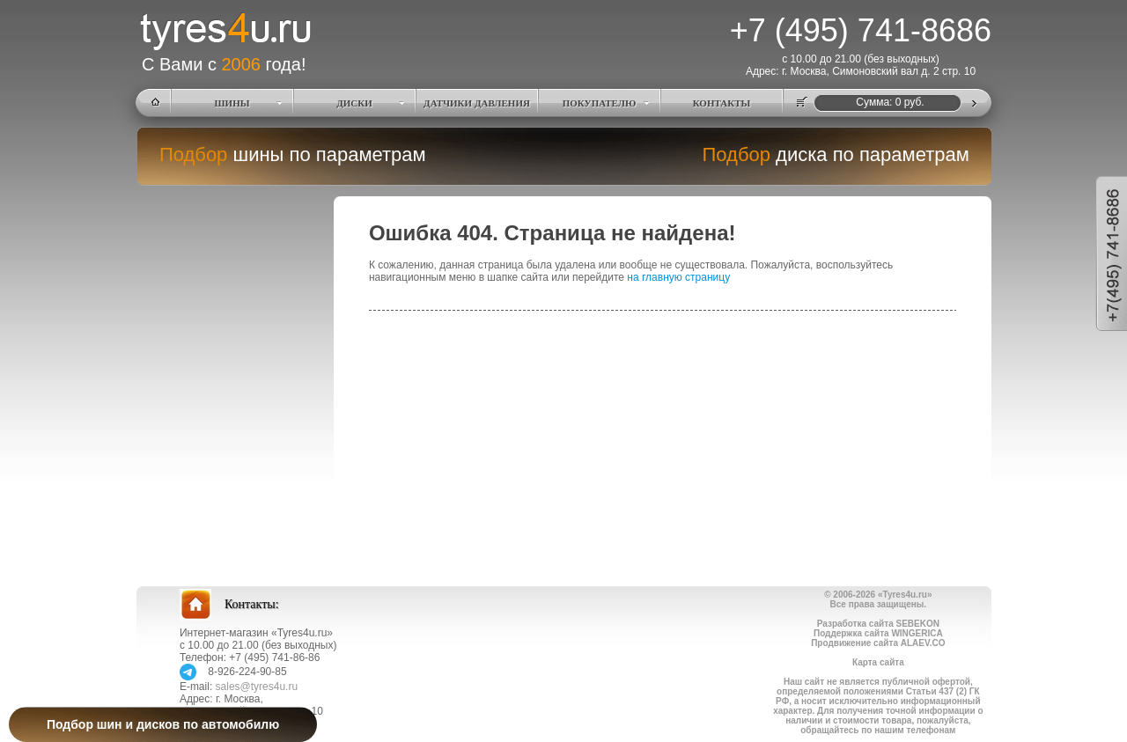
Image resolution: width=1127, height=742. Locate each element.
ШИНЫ (232, 103)
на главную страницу (678, 277)
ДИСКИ (354, 103)
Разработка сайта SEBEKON (878, 623)
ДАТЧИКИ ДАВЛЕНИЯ (477, 103)
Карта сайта (878, 662)
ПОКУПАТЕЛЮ (600, 103)
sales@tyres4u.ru (257, 686)
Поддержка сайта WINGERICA (878, 633)
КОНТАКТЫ (722, 103)
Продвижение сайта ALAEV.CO (878, 643)
